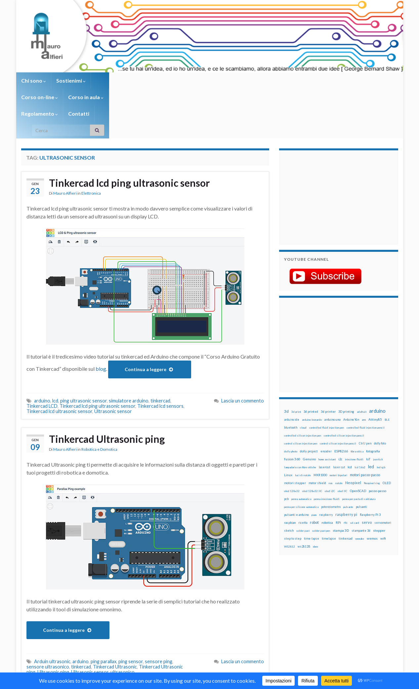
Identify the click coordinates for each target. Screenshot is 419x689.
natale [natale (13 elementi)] (339, 433)
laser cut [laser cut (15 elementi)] (339, 417)
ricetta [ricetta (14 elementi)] (302, 473)
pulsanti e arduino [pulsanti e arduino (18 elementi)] (296, 465)
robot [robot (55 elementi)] (314, 473)
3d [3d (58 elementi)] (286, 362)
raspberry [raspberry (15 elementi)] (326, 465)
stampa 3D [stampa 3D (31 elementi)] (341, 481)
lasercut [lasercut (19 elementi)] (324, 417)
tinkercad (160, 351)
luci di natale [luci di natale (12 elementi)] (303, 425)
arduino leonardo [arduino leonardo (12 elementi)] (312, 370)
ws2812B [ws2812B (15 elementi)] (304, 497)
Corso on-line (114, 80)
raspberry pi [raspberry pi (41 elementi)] (346, 465)
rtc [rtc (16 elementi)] (346, 473)
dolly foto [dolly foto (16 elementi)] (380, 394)
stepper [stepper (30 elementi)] (379, 481)
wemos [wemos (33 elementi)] (372, 489)
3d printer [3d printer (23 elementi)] (328, 362)
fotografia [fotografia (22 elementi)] (373, 401)
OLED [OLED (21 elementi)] (387, 433)
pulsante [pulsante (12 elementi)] (348, 457)
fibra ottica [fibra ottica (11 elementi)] (357, 401)
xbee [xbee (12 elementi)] (315, 497)
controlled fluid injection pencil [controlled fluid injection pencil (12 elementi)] (366, 378)
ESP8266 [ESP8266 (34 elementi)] (341, 401)
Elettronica (91, 143)
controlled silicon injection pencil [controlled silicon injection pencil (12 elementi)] (344, 386)
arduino (42, 351)
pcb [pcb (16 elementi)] (286, 449)
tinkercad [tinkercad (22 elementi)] (346, 489)
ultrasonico (122, 622)
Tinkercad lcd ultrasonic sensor (59, 361)
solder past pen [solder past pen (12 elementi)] (321, 481)
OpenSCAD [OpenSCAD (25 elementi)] (358, 441)
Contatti (246, 80)
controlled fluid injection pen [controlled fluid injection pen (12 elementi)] (326, 378)
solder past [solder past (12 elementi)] (303, 481)
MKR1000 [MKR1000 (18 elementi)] (320, 425)
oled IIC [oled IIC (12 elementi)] (342, 441)
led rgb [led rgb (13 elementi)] (381, 417)
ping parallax (103, 612)
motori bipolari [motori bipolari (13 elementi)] (338, 425)
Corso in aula (160, 80)
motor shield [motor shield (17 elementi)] (317, 433)
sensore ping (158, 612)
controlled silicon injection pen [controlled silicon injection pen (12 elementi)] (302, 386)
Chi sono (33, 80)
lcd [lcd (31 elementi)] (350, 417)
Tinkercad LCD (42, 356)
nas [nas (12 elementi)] (331, 433)
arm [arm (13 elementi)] (364, 370)
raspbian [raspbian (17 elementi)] (290, 473)
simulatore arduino (128, 351)
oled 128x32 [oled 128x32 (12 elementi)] (292, 441)
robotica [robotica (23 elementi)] (327, 473)
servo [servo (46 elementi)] (367, 473)
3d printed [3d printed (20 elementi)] (311, 362)
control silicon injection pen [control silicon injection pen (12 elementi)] (300, 394)
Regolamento (207, 80)
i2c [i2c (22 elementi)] (340, 409)
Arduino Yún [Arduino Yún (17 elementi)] (351, 370)
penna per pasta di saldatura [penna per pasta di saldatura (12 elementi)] (358, 449)
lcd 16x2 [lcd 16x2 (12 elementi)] (360, 417)
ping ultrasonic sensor (83, 351)
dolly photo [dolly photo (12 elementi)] (290, 401)
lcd (55, 351)
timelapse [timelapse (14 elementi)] (329, 489)
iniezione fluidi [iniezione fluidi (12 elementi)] (354, 409)
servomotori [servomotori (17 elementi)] (382, 473)
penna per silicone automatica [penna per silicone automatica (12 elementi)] (301, 457)
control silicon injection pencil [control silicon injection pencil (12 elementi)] (338, 394)
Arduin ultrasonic (52, 612)
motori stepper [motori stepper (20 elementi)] (295, 433)
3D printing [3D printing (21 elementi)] (346, 362)
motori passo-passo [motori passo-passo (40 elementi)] (365, 425)
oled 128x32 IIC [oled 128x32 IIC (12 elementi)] (312, 441)
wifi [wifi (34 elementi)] (383, 489)
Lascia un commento (242, 351)
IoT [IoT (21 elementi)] (368, 409)
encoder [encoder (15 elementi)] (326, 401)
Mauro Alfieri (65, 143)
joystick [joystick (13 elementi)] (378, 409)
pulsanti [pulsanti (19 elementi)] (361, 457)
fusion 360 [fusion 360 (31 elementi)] (292, 409)
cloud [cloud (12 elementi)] (303, 378)
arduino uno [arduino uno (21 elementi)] (332, 370)
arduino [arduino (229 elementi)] (377, 361)
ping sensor (130, 612)
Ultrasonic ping (53, 622)
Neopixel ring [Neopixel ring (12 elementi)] (372, 433)
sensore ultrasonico (47, 617)
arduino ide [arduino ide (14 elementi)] (291, 370)
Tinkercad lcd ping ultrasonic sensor (129, 133)
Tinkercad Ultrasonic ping (107, 389)
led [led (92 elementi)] (371, 417)
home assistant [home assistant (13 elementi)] (327, 409)
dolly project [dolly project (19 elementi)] (309, 401)
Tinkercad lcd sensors (160, 356)
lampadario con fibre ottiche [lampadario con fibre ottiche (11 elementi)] (300, 417)
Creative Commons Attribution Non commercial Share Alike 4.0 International (261, 658)
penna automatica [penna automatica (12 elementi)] (301, 449)
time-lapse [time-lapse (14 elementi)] (311, 489)
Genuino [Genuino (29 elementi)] (309, 409)
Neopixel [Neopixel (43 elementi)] (353, 433)
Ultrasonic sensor (113, 361)
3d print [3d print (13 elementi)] (296, 362)
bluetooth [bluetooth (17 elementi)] (290, 378)
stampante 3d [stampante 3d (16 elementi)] (361, 481)
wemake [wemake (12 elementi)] (359, 489)
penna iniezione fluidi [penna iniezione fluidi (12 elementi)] (327, 449)
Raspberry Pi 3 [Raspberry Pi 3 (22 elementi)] (370, 465)
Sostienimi (71, 80)
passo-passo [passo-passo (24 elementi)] (377, 441)
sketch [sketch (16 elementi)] (289, 481)
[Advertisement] (325, 147)
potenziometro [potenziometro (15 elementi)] (331, 457)
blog (101, 319)
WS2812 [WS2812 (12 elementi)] (289, 497)
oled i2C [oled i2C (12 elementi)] (330, 441)
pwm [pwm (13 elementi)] (314, 465)
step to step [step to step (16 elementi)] (292, 489)
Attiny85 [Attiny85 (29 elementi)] (375, 370)
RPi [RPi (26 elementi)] (338, 473)
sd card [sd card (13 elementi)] (354, 473)
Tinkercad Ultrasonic (115, 617)
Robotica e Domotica (99, 399)
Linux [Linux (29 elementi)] (288, 425)
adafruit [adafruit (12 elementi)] (361, 362)
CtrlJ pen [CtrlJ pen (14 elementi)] (365, 394)
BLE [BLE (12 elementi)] (387, 370)
